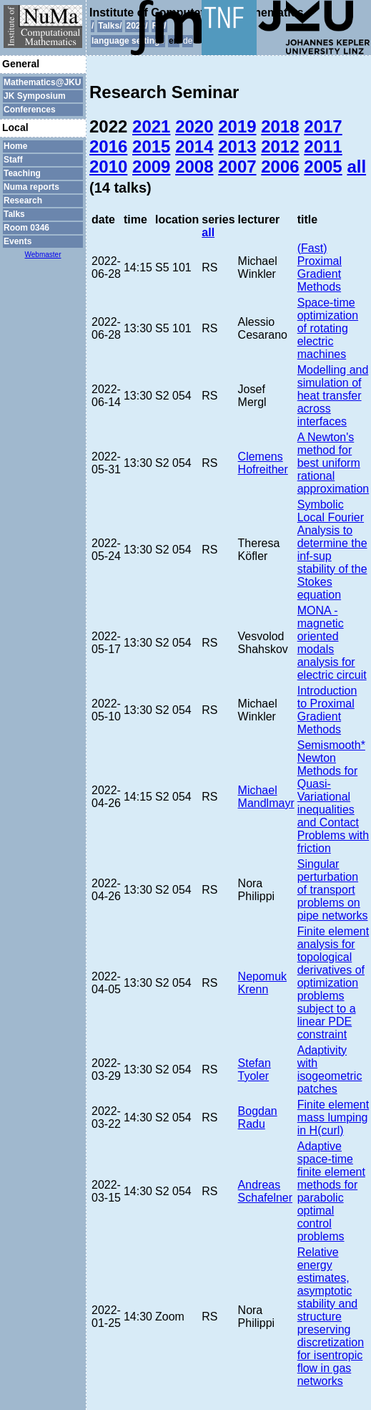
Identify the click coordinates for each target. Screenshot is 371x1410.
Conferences (30, 110)
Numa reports (31, 187)
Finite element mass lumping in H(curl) (333, 1117)
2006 (280, 166)
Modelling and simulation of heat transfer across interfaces (333, 396)
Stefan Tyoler (254, 1069)
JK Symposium (35, 96)
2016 (108, 146)
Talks (14, 214)
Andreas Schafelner (265, 1191)
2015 (151, 146)
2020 (194, 126)
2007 (237, 166)
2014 (194, 146)
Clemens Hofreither (263, 462)
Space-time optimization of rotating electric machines (327, 328)
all (356, 166)
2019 (237, 126)
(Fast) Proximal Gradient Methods (319, 267)
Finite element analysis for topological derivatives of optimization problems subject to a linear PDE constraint (333, 982)
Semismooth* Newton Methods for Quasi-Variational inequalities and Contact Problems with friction (333, 796)
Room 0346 (26, 228)
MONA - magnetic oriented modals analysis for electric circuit (332, 642)
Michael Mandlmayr (266, 796)
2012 (280, 146)
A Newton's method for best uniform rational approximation (333, 463)
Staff (13, 160)
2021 (151, 126)
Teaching (22, 173)
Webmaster (43, 255)
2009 (151, 166)
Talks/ (110, 26)
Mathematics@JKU (42, 82)
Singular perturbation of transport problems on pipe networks (332, 890)
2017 (323, 126)
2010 (108, 166)
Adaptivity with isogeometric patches (329, 1069)
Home (15, 146)
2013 (237, 146)
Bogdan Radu (257, 1117)
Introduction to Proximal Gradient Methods (327, 710)
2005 (323, 166)
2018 (280, 126)
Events (17, 241)
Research (23, 200)
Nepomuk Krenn (262, 982)
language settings (127, 41)
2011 (323, 146)
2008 (194, 166)
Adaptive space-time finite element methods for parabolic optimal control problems (331, 1191)
